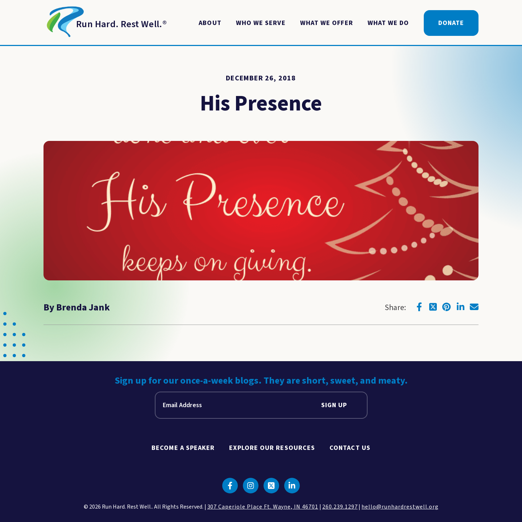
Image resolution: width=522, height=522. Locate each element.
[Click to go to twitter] (432, 306)
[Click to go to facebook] (419, 306)
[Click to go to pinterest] (446, 306)
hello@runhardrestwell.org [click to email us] (399, 507)
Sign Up (334, 405)
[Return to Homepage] (105, 23)
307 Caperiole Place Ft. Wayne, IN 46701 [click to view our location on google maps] (262, 507)
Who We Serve (261, 23)
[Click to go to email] (474, 306)
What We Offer (326, 23)
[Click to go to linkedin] (460, 306)
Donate (451, 23)
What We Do (388, 23)
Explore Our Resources (272, 447)
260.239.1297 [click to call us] (340, 507)
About (210, 23)
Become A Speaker (183, 447)
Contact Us (350, 447)
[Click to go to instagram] (250, 485)
